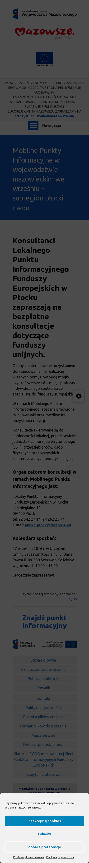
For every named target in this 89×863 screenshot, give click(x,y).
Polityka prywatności (60, 857)
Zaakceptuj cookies (44, 821)
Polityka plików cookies (28, 857)
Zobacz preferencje (44, 847)
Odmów (44, 834)
